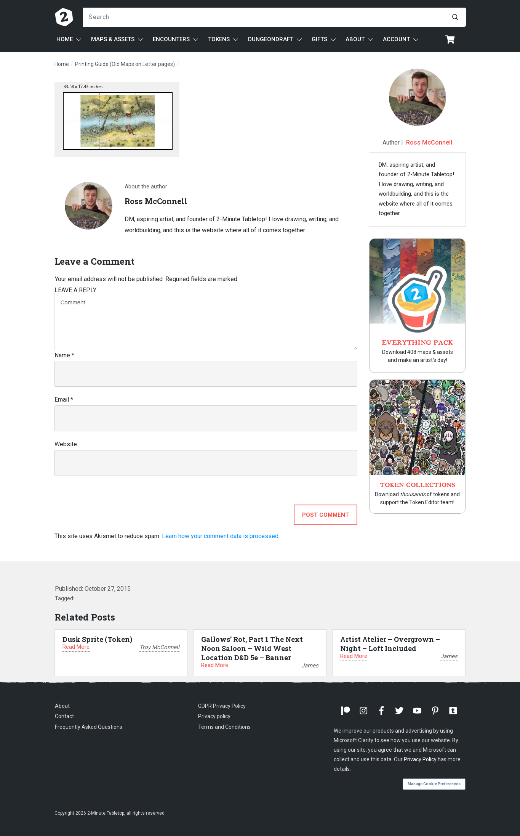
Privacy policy (214, 716)
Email (63, 399)
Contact (64, 716)
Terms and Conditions (224, 727)
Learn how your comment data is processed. (221, 536)
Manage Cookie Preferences (434, 784)
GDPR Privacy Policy (222, 706)
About (62, 706)
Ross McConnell (429, 142)
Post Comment (325, 514)
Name (64, 355)
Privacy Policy (420, 759)
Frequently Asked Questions (88, 727)
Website (65, 444)
